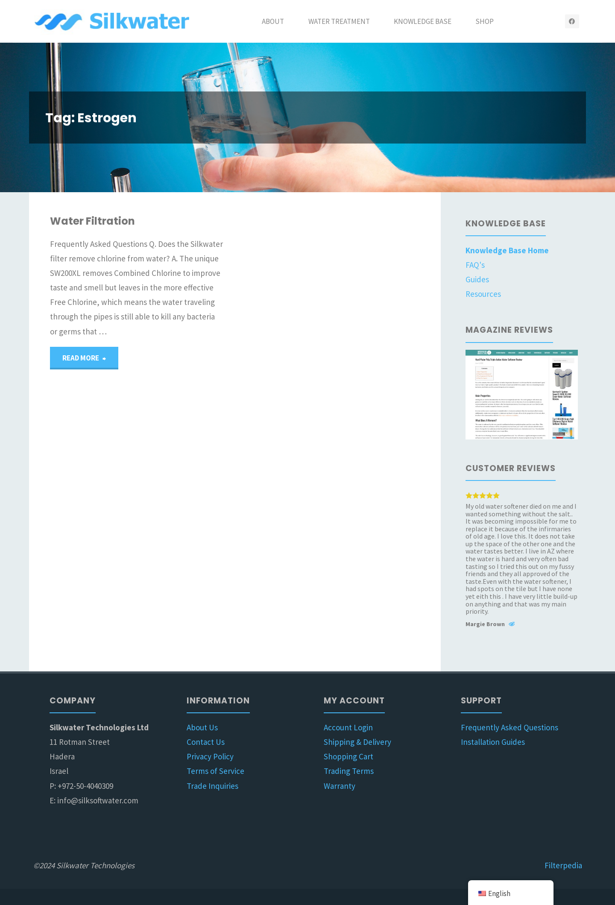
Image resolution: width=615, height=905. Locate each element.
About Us (202, 727)
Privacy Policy (210, 756)
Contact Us (206, 742)
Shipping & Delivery (357, 742)
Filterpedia (563, 865)
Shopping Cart (348, 756)
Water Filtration (92, 221)
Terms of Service (215, 771)
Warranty (339, 786)
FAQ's (475, 265)
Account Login (348, 727)
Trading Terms (349, 771)
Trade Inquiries (212, 786)
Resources (483, 294)
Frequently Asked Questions (509, 727)
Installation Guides (493, 742)
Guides (477, 279)
